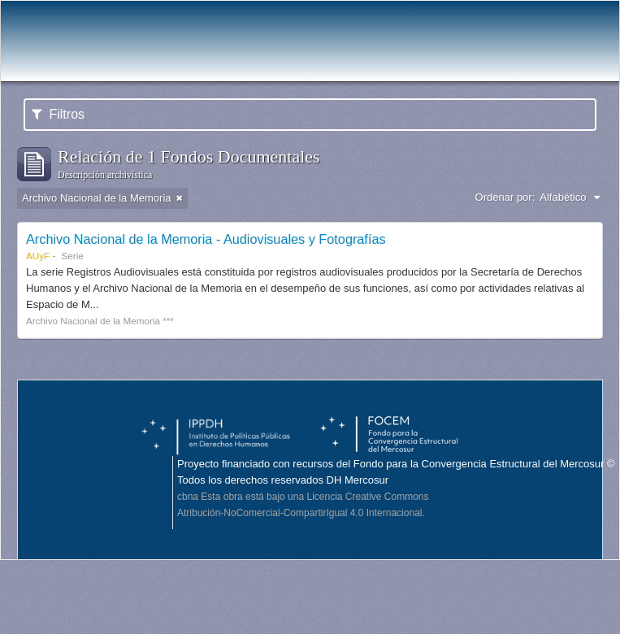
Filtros (58, 114)
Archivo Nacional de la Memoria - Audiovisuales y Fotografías (206, 239)
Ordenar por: (505, 197)
